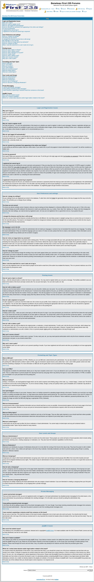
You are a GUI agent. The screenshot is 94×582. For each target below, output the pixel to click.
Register (89, 8)
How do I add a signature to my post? (13, 52)
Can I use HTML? (7, 64)
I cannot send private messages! (12, 87)
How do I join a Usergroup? (10, 81)
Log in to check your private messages (70, 11)
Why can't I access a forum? (10, 57)
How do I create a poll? (9, 54)
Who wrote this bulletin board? (11, 95)
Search (63, 8)
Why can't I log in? (8, 22)
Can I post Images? (8, 67)
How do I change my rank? (10, 43)
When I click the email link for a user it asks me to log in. (18, 45)
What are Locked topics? (9, 72)
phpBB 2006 (49, 576)
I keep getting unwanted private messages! (14, 88)
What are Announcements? (10, 69)
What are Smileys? (8, 66)
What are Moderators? (9, 78)
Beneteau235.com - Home (46, 8)
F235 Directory (80, 8)
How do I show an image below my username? (15, 42)
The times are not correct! (10, 37)
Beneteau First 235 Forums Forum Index (13, 16)
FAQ (58, 8)
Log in (84, 11)
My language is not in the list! (11, 40)
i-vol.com (56, 579)
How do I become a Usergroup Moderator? (14, 82)
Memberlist (70, 8)
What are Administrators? (10, 76)
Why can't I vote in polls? (9, 58)
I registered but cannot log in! (11, 30)
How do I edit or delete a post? (11, 51)
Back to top (6, 120)
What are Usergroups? (9, 79)
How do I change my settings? (11, 36)
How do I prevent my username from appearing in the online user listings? (23, 27)
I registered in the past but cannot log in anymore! (16, 31)
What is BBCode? (7, 63)
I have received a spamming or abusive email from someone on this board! (23, 90)
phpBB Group (50, 530)
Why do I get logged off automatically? (13, 25)
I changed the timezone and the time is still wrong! (16, 39)
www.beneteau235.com (40, 579)
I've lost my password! (9, 28)
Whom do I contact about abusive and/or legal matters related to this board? (24, 98)
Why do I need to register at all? (11, 24)
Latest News (48, 11)
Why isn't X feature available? (11, 96)
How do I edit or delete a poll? (11, 55)
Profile (56, 11)
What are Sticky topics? (9, 70)
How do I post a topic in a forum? (12, 49)
